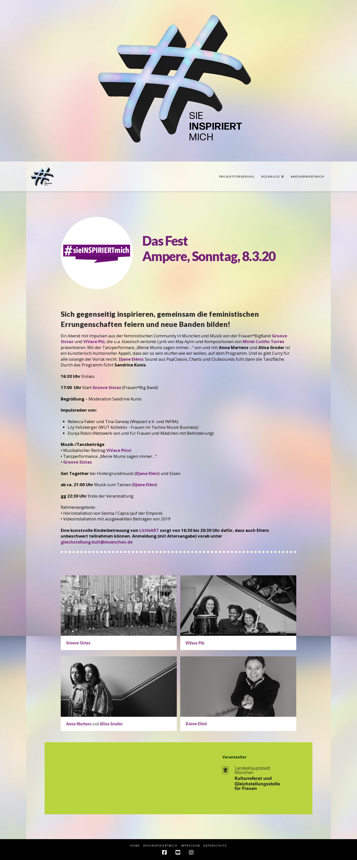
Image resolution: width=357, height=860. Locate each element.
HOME (135, 845)
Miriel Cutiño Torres (263, 341)
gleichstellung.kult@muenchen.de (97, 542)
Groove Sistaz (77, 462)
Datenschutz (215, 845)
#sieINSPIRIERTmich (160, 845)
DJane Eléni (147, 473)
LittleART (149, 530)
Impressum (190, 845)
